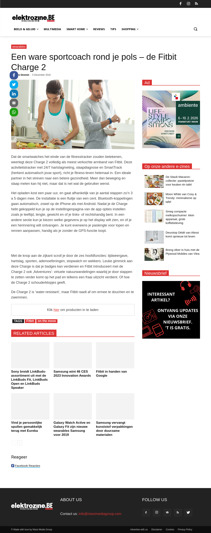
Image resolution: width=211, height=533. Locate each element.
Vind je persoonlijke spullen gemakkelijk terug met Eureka (26, 427)
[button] (195, 29)
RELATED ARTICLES (33, 333)
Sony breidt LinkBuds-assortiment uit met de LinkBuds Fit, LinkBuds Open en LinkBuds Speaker (29, 380)
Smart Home (77, 29)
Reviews (99, 29)
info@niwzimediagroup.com (100, 514)
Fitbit (30, 320)
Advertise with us (139, 529)
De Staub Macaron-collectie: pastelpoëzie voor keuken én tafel (180, 180)
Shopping (130, 29)
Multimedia (52, 29)
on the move (47, 320)
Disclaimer (156, 529)
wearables (18, 46)
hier (56, 310)
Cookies (170, 529)
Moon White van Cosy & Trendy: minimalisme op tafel (181, 197)
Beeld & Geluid (26, 29)
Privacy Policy (185, 529)
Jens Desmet (22, 75)
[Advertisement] (73, 243)
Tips (113, 29)
